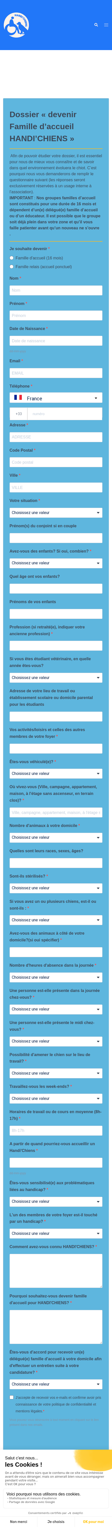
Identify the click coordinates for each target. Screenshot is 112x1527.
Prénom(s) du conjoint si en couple (43, 526)
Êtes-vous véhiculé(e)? (32, 762)
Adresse (18, 425)
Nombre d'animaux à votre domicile (44, 825)
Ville (14, 475)
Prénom (18, 303)
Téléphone (20, 386)
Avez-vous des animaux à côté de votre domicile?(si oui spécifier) (47, 936)
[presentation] (48, 1441)
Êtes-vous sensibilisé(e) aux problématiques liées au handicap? (52, 1186)
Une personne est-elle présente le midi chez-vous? (52, 1026)
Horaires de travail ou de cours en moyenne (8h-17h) (55, 1115)
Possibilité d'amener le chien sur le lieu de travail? (50, 1058)
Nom (15, 278)
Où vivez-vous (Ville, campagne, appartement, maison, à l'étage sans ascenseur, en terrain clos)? (53, 793)
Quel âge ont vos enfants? (35, 576)
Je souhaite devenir (29, 249)
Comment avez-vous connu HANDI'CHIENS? (52, 1247)
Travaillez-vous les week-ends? (40, 1086)
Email (15, 361)
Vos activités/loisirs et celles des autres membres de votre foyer (47, 733)
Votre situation (24, 500)
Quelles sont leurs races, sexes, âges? (46, 851)
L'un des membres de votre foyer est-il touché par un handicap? (53, 1218)
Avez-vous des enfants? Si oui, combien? (50, 551)
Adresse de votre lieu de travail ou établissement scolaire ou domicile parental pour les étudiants (51, 698)
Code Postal (22, 450)
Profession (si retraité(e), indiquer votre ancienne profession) (47, 630)
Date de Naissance (28, 328)
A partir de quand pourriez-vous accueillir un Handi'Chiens (52, 1147)
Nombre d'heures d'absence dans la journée (52, 965)
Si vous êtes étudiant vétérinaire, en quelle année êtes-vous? (50, 662)
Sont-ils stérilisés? (28, 876)
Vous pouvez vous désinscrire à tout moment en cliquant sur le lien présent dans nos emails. (54, 1422)
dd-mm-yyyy (18, 351)
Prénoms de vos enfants (33, 602)
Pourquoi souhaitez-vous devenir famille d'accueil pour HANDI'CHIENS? (48, 1299)
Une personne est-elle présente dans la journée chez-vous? (55, 993)
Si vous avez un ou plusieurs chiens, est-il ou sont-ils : (53, 904)
